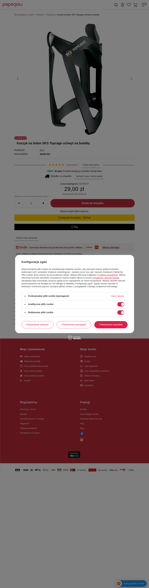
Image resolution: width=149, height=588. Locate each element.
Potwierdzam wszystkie (111, 324)
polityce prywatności (108, 275)
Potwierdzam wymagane (74, 324)
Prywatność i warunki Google (105, 278)
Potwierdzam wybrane (37, 324)
